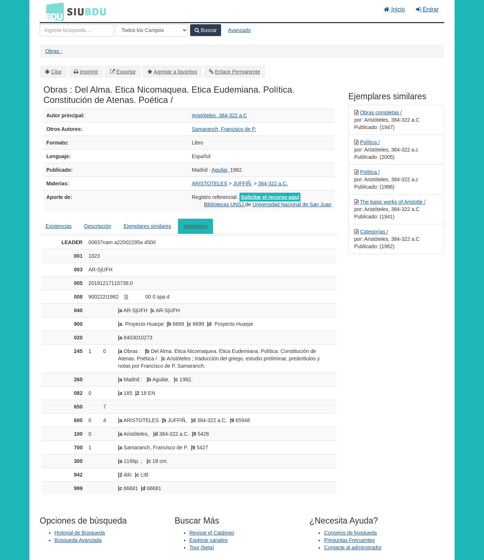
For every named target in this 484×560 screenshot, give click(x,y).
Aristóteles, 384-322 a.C (219, 115)
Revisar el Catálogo (211, 533)
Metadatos (195, 226)
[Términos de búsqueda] (77, 30)
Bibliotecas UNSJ (224, 204)
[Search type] (151, 30)
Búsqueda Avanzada (78, 540)
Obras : (53, 51)
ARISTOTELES (209, 183)
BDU (53, 11)
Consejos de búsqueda (350, 533)
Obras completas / (381, 112)
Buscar (206, 30)
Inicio (394, 9)
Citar (56, 72)
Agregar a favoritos (175, 72)
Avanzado (239, 30)
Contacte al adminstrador (352, 547)
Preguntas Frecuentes (349, 540)
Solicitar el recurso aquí (270, 197)
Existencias (59, 226)
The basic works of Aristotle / (393, 202)
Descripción (97, 226)
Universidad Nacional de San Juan (291, 204)
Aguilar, (220, 170)
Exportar (126, 72)
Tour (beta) (201, 547)
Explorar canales (208, 540)
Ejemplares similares (147, 226)
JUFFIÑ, (242, 183)
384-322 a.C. (273, 183)
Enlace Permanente (237, 72)
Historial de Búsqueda (79, 533)
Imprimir (88, 72)
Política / (370, 142)
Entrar (427, 9)
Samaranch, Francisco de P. (224, 129)
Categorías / (374, 232)
